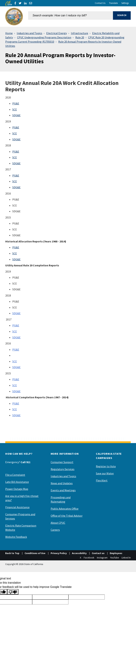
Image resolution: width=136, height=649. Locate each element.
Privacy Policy (59, 553)
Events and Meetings (63, 490)
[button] (122, 16)
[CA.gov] (8, 3)
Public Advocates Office (64, 508)
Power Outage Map (16, 489)
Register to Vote (106, 466)
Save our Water (105, 473)
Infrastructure (79, 33)
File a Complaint (15, 475)
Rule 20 (79, 37)
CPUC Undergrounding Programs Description (44, 37)
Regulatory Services (62, 469)
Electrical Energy (56, 33)
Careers (55, 529)
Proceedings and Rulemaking (61, 499)
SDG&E (16, 115)
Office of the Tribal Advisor (67, 515)
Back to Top (12, 553)
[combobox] (70, 16)
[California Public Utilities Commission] (14, 16)
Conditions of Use (35, 553)
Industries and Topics (29, 33)
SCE (14, 109)
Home (9, 33)
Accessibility (79, 553)
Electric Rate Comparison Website (20, 527)
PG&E (15, 103)
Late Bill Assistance (17, 482)
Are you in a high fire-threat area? (22, 498)
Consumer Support (62, 462)
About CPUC (58, 522)
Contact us (98, 553)
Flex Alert (101, 480)
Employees (116, 553)
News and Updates (62, 483)
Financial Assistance (17, 507)
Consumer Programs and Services (20, 516)
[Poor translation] (12, 592)
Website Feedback (16, 537)
